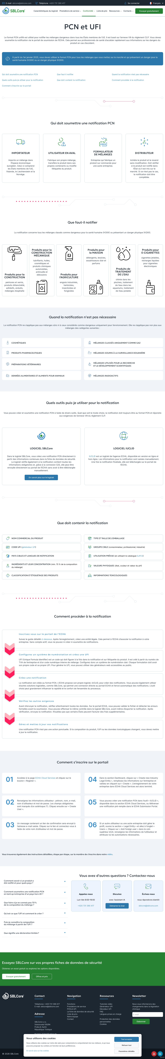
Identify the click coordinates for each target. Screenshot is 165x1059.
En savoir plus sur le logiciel (41, 477)
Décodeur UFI (105, 1009)
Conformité (89, 11)
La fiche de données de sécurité (80, 1011)
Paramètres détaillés (127, 1051)
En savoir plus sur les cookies (37, 1051)
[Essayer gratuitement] (149, 11)
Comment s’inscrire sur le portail (16, 86)
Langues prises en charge (110, 1014)
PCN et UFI (71, 1009)
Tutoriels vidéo (106, 1004)
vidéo (109, 854)
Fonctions (71, 1004)
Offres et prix (42, 976)
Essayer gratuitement (149, 11)
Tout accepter (126, 1039)
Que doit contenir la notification (71, 80)
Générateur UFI (106, 1006)
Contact (70, 1019)
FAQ (101, 1011)
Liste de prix (72, 1014)
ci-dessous (46, 639)
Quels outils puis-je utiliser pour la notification (22, 80)
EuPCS (140, 556)
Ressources (115, 11)
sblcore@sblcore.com (21, 3)
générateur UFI (28, 547)
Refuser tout (126, 1045)
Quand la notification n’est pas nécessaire (130, 74)
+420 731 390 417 (57, 3)
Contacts (128, 11)
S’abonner (141, 1021)
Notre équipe (72, 1016)
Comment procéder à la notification (128, 80)
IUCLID (92, 456)
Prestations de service (70, 11)
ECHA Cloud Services (45, 778)
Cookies (103, 1024)
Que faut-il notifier (65, 74)
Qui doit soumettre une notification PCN (20, 74)
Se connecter (132, 3)
